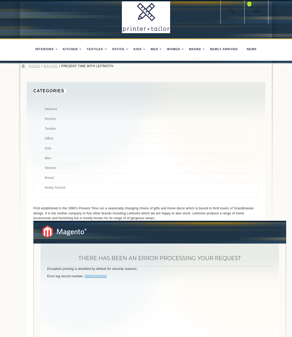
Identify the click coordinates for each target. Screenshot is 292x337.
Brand (51, 66)
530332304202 (96, 276)
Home (34, 66)
